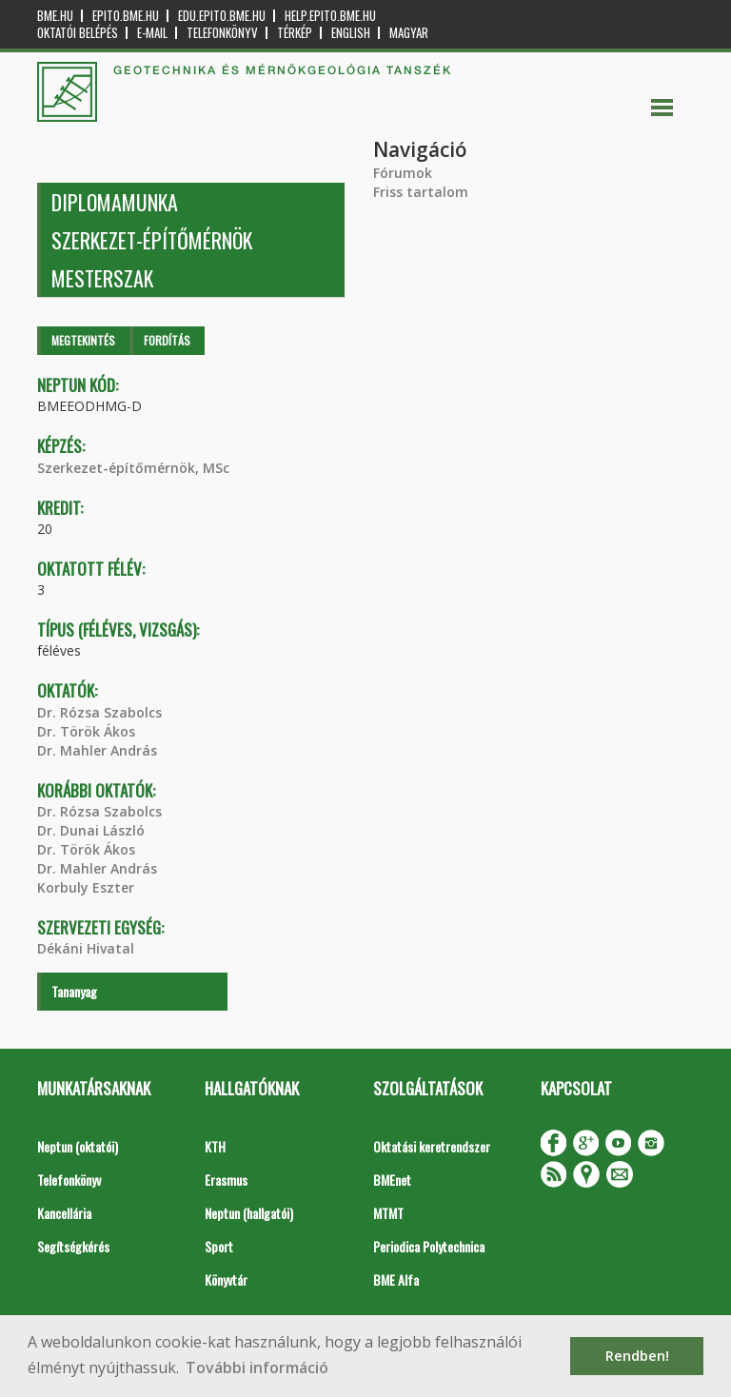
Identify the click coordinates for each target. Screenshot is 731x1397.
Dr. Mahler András (97, 750)
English (350, 33)
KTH (215, 1146)
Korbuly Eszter (85, 887)
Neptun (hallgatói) (249, 1213)
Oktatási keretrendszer (431, 1146)
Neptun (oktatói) (77, 1146)
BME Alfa (396, 1279)
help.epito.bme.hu (330, 16)
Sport (219, 1246)
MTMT (388, 1213)
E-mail (152, 33)
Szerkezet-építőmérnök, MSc (133, 468)
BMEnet (392, 1180)
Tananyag (74, 991)
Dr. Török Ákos (86, 731)
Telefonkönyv (222, 33)
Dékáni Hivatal (85, 948)
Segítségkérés (73, 1246)
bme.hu (55, 16)
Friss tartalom (420, 192)
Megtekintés (83, 340)
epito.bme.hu (125, 16)
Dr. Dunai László (91, 830)
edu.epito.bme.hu (222, 16)
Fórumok (402, 173)
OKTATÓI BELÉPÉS (77, 33)
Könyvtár (226, 1279)
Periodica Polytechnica (428, 1246)
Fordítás (167, 340)
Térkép (294, 33)
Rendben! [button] (637, 1356)
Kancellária (64, 1213)
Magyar (408, 33)
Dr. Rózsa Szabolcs (99, 712)
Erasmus (226, 1180)
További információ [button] (257, 1367)
